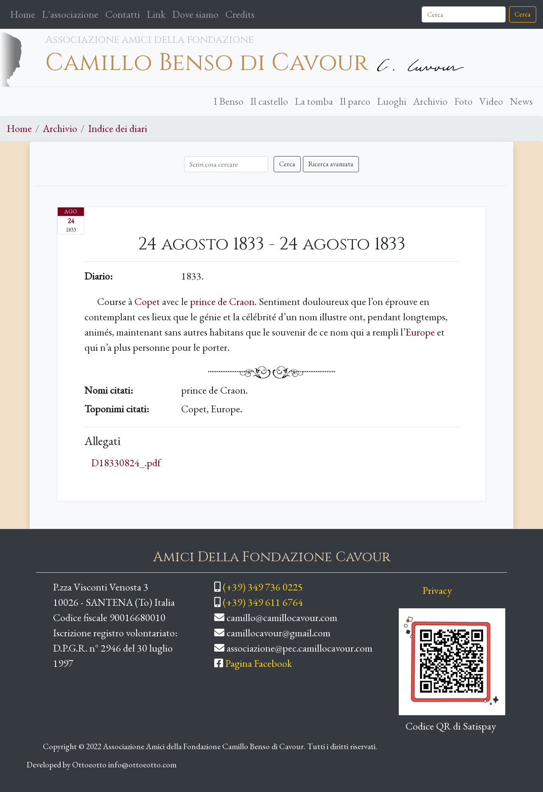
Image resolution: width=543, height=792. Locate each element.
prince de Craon (222, 301)
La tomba (314, 101)
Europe (420, 332)
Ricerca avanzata (330, 164)
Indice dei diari (117, 128)
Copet (147, 301)
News (521, 101)
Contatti (122, 14)
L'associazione (70, 14)
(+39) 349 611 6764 (263, 602)
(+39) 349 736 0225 (263, 586)
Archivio (430, 101)
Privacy (437, 590)
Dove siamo (195, 14)
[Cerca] (464, 14)
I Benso (229, 101)
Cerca (523, 14)
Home (24, 13)
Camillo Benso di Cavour (206, 63)
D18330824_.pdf (126, 462)
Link (156, 14)
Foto (463, 101)
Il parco (355, 101)
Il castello (269, 101)
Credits (240, 14)
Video (491, 101)
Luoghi (391, 101)
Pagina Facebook (258, 663)
